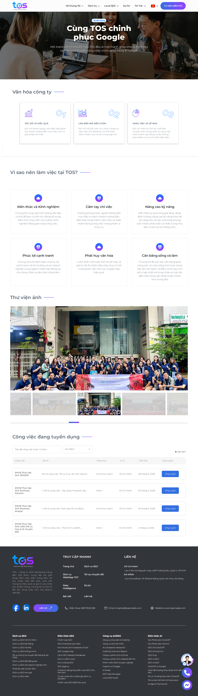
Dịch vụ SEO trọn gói (22, 672)
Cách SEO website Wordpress (71, 655)
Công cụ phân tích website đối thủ (119, 659)
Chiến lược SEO (65, 640)
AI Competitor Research (114, 647)
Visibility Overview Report (115, 651)
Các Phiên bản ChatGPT (159, 640)
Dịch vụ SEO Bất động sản (24, 661)
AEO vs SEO (153, 659)
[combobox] (77, 449)
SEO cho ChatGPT (156, 647)
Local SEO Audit (110, 678)
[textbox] (77, 449)
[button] (74, 422)
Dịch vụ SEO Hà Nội (21, 647)
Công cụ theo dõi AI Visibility (116, 640)
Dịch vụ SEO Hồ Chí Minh (24, 640)
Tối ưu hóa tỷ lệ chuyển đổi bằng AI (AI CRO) (30, 656)
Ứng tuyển (170, 474)
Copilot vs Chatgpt (111, 666)
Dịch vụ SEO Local (66, 659)
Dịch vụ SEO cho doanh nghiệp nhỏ (29, 665)
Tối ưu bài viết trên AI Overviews (163, 680)
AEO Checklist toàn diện (69, 644)
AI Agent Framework (157, 684)
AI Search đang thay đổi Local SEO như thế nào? (76, 671)
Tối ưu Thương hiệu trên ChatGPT (163, 676)
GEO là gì (152, 655)
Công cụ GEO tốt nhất (113, 644)
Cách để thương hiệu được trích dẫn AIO (165, 671)
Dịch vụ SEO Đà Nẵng (22, 644)
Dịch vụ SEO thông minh (24, 651)
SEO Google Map (66, 651)
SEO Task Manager (112, 674)
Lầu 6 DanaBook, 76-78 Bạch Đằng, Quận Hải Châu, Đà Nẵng (154, 578)
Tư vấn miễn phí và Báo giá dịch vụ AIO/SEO (74, 677)
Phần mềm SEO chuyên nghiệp (118, 663)
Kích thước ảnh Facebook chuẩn (73, 647)
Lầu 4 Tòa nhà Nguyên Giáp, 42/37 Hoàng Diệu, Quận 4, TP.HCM (155, 570)
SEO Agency (63, 666)
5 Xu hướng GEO (65, 663)
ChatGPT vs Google (157, 666)
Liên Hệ (46, 608)
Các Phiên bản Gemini (158, 644)
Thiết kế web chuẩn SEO (24, 669)
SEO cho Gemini (156, 651)
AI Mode (106, 670)
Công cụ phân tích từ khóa (115, 655)
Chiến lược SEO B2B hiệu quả (72, 682)
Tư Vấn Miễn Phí (173, 6)
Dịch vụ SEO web (20, 676)
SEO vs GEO (153, 663)
